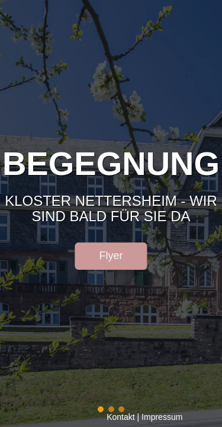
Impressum (161, 417)
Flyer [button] (111, 256)
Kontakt (120, 417)
